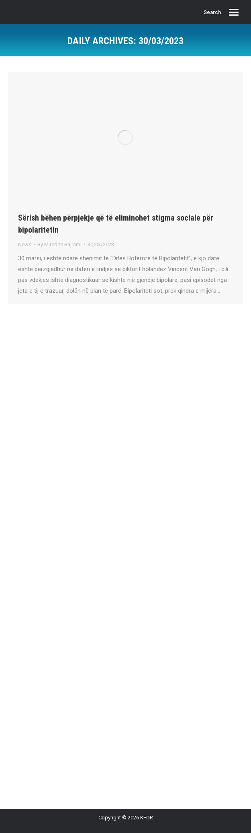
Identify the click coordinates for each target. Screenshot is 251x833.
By (59, 244)
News (24, 244)
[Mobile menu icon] (234, 12)
